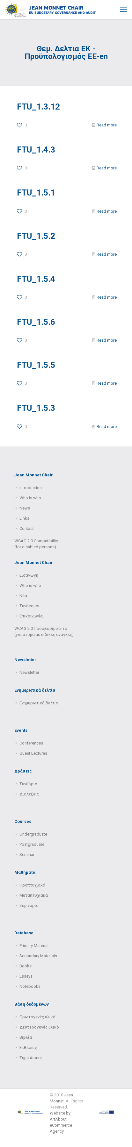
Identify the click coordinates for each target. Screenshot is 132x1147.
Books (25, 966)
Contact (26, 528)
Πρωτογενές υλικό (37, 1017)
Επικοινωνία (31, 616)
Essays (26, 976)
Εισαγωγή (28, 575)
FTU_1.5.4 (36, 279)
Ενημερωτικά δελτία (38, 703)
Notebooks (29, 986)
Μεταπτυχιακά (33, 895)
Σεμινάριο (29, 905)
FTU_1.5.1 (36, 192)
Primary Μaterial (33, 945)
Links (24, 518)
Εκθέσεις (28, 1047)
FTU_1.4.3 (36, 149)
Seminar (26, 854)
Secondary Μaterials (38, 955)
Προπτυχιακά (32, 885)
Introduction (30, 487)
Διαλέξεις (29, 794)
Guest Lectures (33, 753)
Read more (107, 125)
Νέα (23, 595)
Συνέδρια (28, 783)
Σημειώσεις (30, 1057)
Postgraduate (31, 844)
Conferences (31, 743)
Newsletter (29, 672)
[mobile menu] (123, 9)
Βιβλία (25, 1037)
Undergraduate (33, 834)
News (24, 508)
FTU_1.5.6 (36, 322)
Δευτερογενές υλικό (39, 1027)
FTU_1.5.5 (36, 365)
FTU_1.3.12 (38, 106)
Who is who (30, 497)
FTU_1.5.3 (36, 408)
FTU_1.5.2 (36, 236)
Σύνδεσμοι (29, 605)
